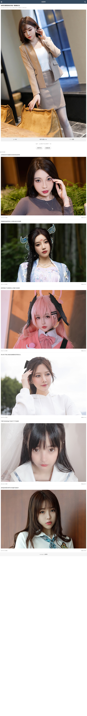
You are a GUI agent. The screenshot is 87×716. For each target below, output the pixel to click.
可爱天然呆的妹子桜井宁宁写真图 (10, 421)
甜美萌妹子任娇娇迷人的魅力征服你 (10, 288)
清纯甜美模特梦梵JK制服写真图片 (10, 487)
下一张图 (72, 139)
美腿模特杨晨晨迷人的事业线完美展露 (11, 221)
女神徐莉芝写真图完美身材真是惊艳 (10, 154)
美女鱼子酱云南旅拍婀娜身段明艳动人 (11, 354)
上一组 (15, 139)
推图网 (43, 2)
